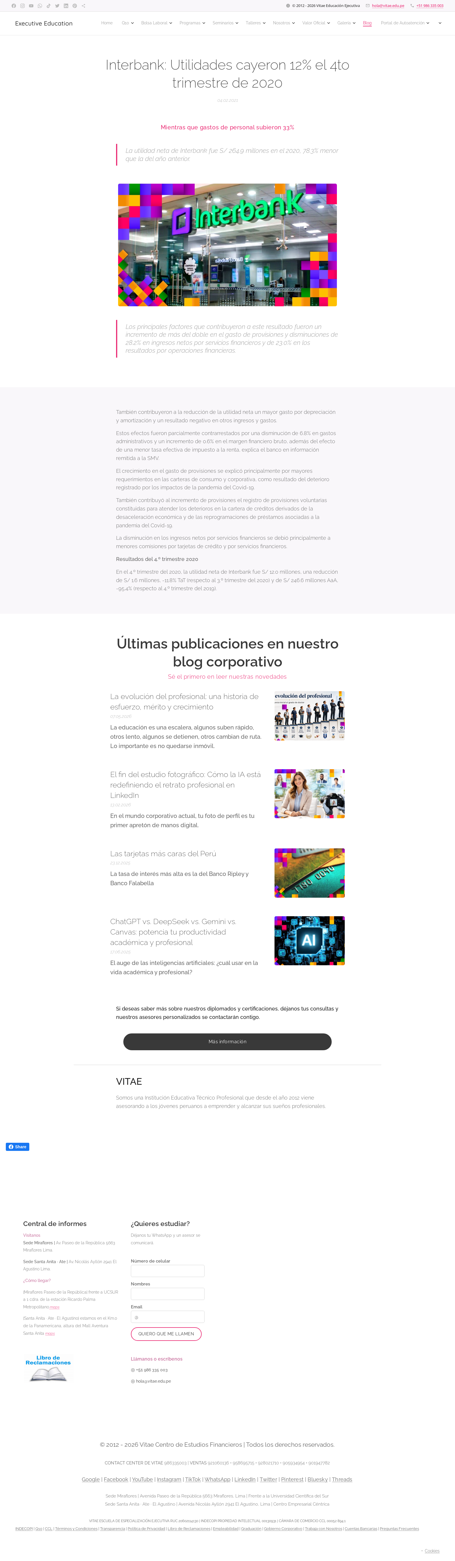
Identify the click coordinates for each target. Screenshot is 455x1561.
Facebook (116, 1479)
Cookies (432, 1551)
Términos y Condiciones (76, 1528)
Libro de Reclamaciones (189, 1528)
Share (17, 1147)
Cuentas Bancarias (361, 1528)
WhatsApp (217, 1479)
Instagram (169, 1479)
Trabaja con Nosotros (323, 1528)
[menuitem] (283, 23)
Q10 (38, 1528)
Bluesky (318, 1479)
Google (91, 1479)
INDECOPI (24, 1528)
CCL (49, 1528)
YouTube (142, 1479)
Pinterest (292, 1479)
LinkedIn (245, 1479)
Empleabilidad (226, 1528)
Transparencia (112, 1528)
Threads (342, 1479)
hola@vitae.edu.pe (388, 5)
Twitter (268, 1479)
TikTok (193, 1479)
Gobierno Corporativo (283, 1528)
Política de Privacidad (146, 1528)
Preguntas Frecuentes (399, 1528)
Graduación (251, 1528)
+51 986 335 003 (429, 5)
